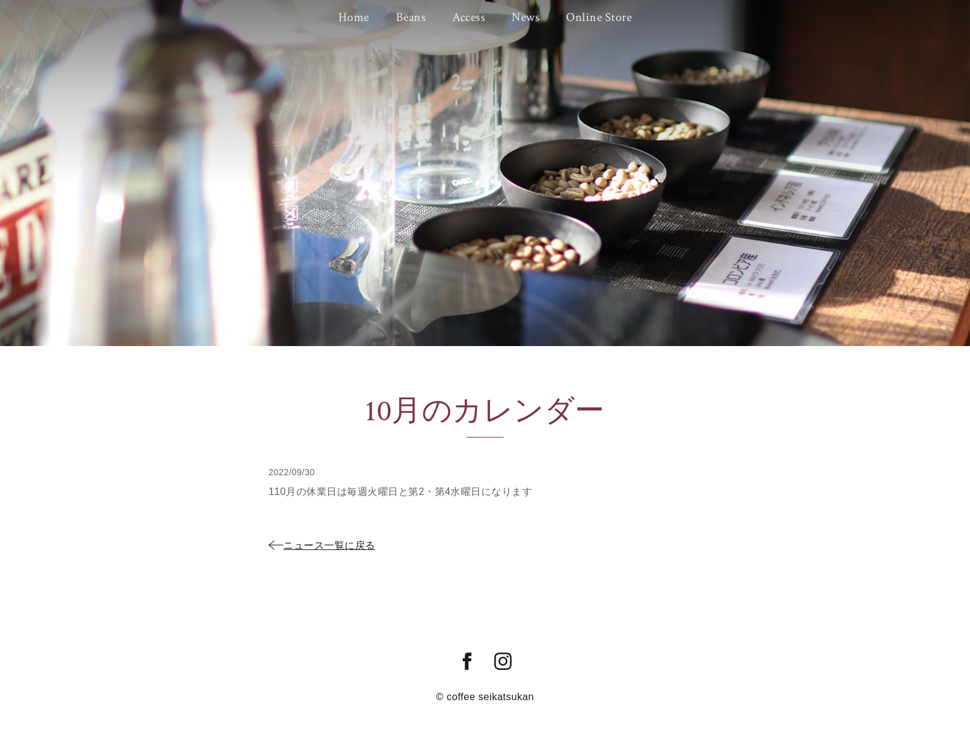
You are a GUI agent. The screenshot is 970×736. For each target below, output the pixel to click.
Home (357, 17)
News (524, 17)
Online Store (595, 17)
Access (468, 17)
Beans (413, 17)
